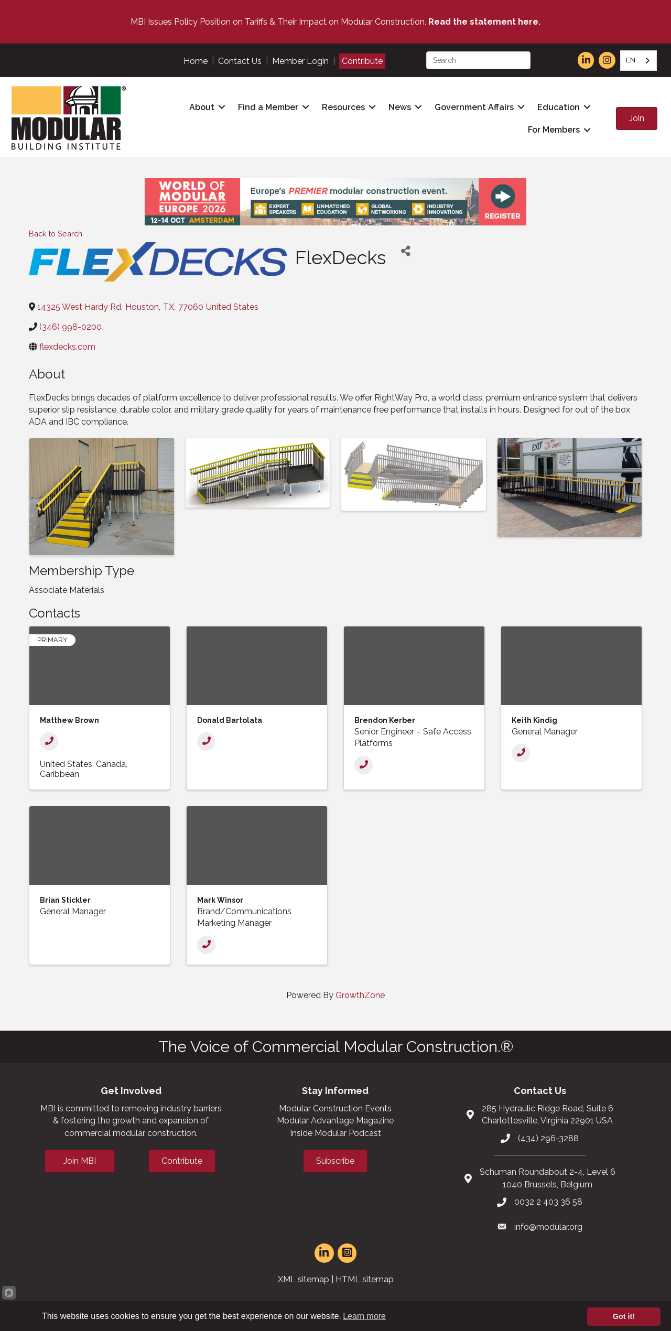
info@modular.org (548, 1225)
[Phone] (49, 740)
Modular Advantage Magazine (335, 1119)
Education (557, 107)
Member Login (300, 61)
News (398, 107)
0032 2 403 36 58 (548, 1201)
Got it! (624, 1316)
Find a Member (267, 107)
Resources (342, 107)
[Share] (405, 250)
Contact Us (240, 61)
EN (630, 60)
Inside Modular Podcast (335, 1132)
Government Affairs (473, 107)
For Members (553, 129)
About (200, 107)
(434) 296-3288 (548, 1137)
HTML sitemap (365, 1278)
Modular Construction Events (335, 1107)
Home (195, 61)
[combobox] (638, 60)
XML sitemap (303, 1278)
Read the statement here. (484, 22)
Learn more (364, 1316)
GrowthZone (360, 994)
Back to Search (55, 232)
